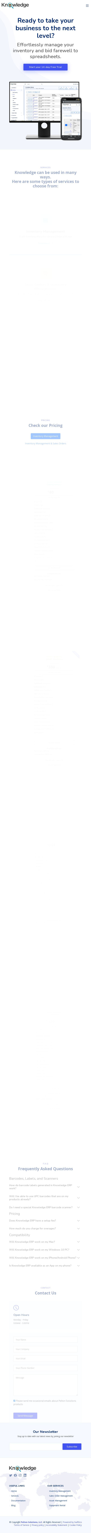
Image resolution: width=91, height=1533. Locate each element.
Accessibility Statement (56, 1525)
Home (14, 1491)
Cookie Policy (75, 1525)
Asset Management (58, 1501)
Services (15, 1496)
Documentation (18, 1501)
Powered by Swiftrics (72, 1522)
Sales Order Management (61, 1496)
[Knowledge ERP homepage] (16, 5)
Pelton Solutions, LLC (31, 1522)
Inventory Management (60, 1491)
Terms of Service (21, 1525)
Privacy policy (38, 1525)
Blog (13, 1505)
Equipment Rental (57, 1505)
